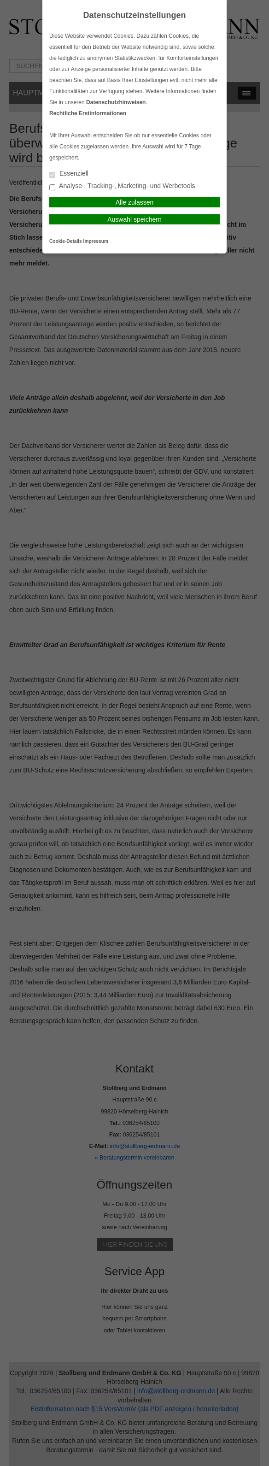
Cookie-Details (65, 241)
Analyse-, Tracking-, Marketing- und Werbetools (122, 186)
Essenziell (68, 174)
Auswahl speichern (134, 219)
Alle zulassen (135, 202)
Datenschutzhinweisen (116, 102)
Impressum (95, 241)
